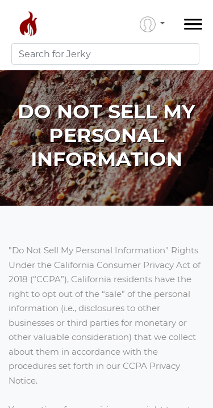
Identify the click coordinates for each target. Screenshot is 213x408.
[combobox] (105, 54)
